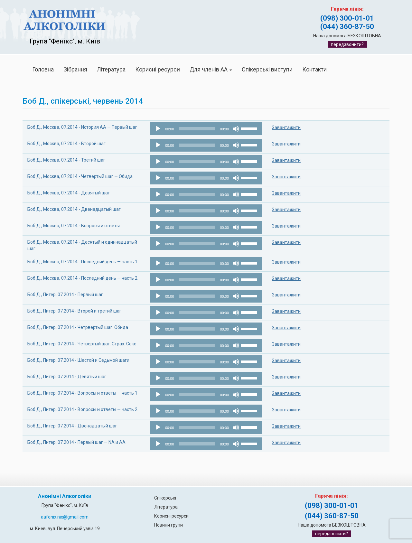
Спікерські (165, 498)
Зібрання (75, 69)
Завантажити (286, 127)
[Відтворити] (158, 129)
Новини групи (168, 525)
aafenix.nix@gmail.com (65, 517)
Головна (43, 69)
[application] (206, 128)
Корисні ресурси (157, 69)
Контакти (314, 69)
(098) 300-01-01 (347, 18)
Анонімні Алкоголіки (64, 496)
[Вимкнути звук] (236, 129)
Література (111, 69)
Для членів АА (211, 69)
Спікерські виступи (267, 69)
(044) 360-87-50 (347, 27)
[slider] (197, 128)
